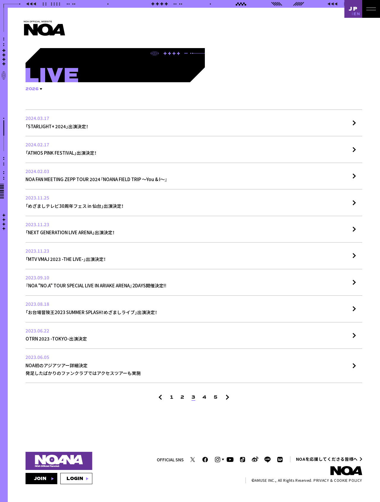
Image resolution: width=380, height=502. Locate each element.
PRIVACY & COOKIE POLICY (338, 480)
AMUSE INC (264, 480)
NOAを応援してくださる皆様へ (327, 459)
